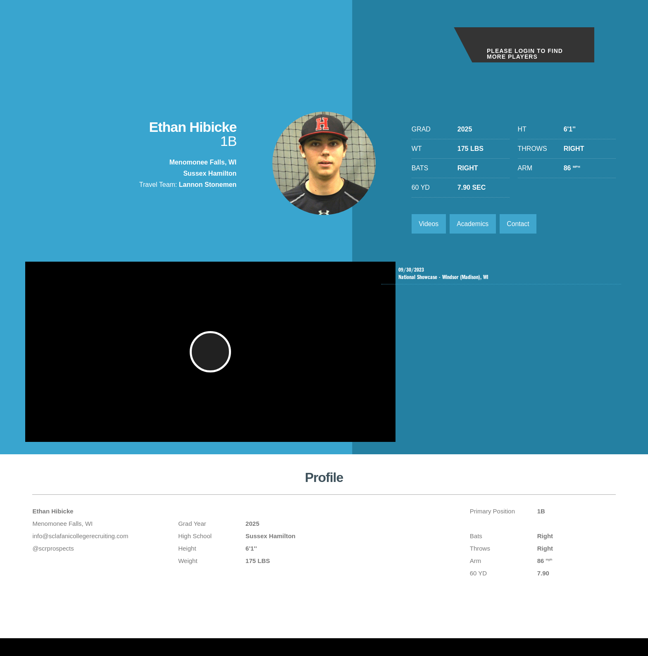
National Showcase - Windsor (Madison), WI (503, 274)
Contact (520, 223)
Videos (429, 223)
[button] (211, 356)
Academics (473, 223)
